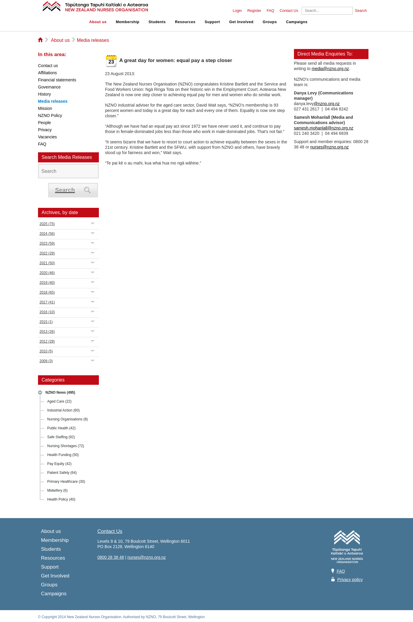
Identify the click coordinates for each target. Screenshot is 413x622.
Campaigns (296, 22)
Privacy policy (350, 579)
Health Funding (63, 455)
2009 (46, 361)
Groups (270, 22)
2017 (47, 302)
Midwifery (57, 490)
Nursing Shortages (65, 446)
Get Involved (241, 22)
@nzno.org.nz (327, 103)
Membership (127, 22)
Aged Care (59, 401)
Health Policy (61, 499)
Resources (185, 22)
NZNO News (60, 392)
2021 (47, 263)
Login (237, 11)
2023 (47, 243)
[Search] (327, 11)
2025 (47, 224)
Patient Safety (62, 473)
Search (361, 11)
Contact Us (289, 11)
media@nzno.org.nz (330, 68)
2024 (47, 234)
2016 (47, 312)
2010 (46, 351)
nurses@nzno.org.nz (329, 147)
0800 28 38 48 (110, 557)
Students (157, 22)
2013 (47, 332)
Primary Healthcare (66, 481)
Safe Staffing (61, 437)
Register (254, 11)
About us (98, 22)
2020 (47, 273)
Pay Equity (59, 464)
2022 (47, 253)
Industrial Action (63, 410)
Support (212, 22)
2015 (46, 322)
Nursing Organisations (67, 419)
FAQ (270, 11)
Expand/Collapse (93, 223)
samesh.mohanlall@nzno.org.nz (323, 128)
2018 (47, 292)
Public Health (61, 428)
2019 (47, 283)
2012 (47, 341)
